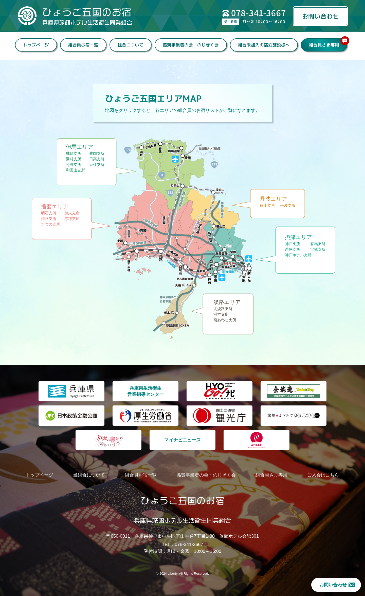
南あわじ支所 (224, 321)
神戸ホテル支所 (298, 256)
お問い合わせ (320, 16)
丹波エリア (273, 200)
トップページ (36, 45)
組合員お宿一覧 (83, 45)
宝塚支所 (317, 250)
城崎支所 (73, 154)
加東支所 (72, 214)
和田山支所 (75, 171)
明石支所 (48, 214)
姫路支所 (48, 219)
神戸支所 (292, 245)
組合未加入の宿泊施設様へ (263, 45)
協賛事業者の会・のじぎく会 (190, 45)
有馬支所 (317, 245)
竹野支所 (73, 165)
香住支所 (96, 165)
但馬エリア (79, 148)
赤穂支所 (72, 219)
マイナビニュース (182, 439)
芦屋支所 (292, 250)
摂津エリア (298, 238)
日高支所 (96, 160)
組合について (130, 45)
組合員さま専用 (327, 43)
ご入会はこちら (323, 475)
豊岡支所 (96, 154)
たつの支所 (50, 225)
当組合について (89, 475)
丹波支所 (287, 206)
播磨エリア (54, 207)
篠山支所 (267, 206)
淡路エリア (227, 303)
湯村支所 (73, 160)
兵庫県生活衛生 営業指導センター (145, 391)
